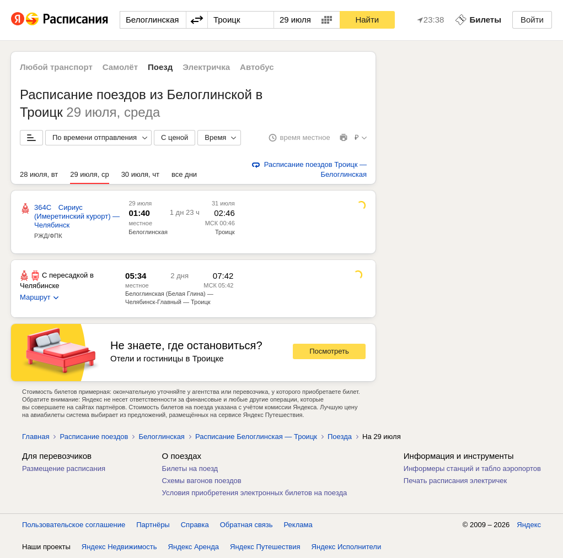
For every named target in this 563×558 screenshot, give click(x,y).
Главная (35, 436)
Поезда (340, 436)
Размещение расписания (63, 468)
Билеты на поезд (190, 468)
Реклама (298, 525)
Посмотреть (329, 351)
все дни (184, 174)
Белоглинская (148, 232)
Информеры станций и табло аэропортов (472, 468)
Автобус (257, 67)
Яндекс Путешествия (265, 547)
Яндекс (529, 525)
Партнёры (152, 525)
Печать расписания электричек (455, 480)
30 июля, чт (140, 174)
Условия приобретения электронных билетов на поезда (254, 493)
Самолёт (120, 67)
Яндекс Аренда (193, 547)
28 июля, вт (39, 174)
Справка (195, 525)
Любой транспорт (56, 67)
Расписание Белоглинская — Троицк (256, 436)
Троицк (225, 232)
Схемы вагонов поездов (202, 480)
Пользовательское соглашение (73, 525)
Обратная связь (246, 525)
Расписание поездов (94, 436)
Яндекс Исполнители (347, 547)
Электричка (206, 67)
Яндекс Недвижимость (119, 547)
